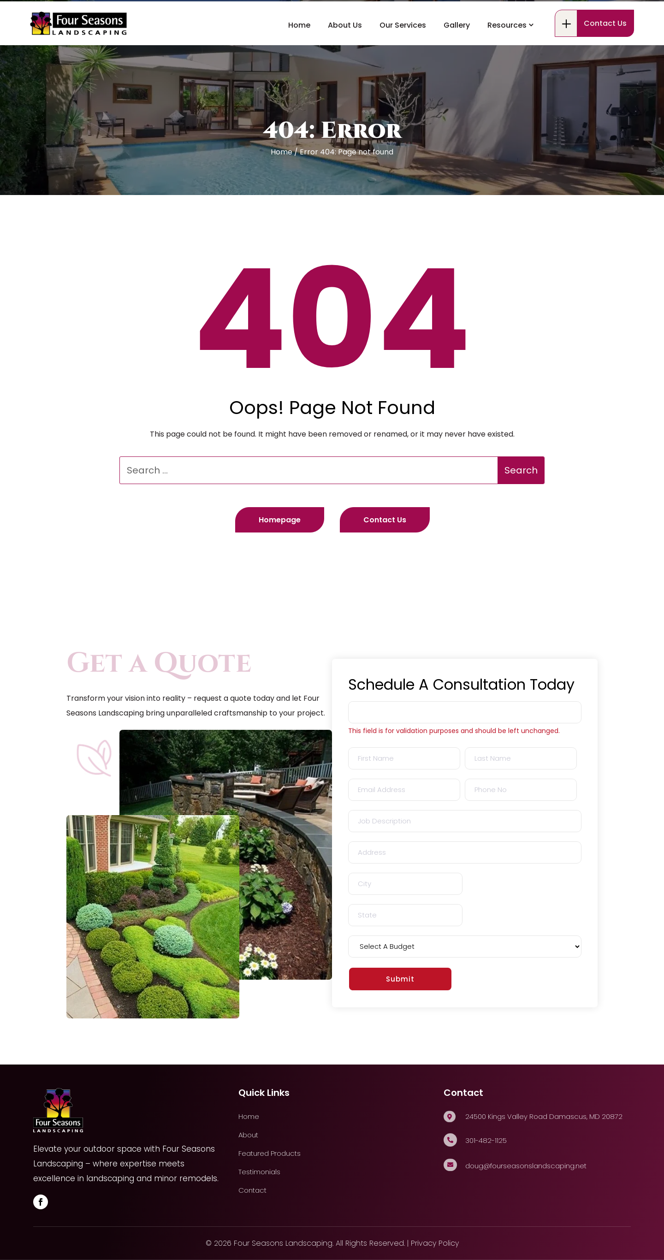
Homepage (280, 520)
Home (299, 58)
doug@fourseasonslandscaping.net (526, 1166)
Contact (252, 1190)
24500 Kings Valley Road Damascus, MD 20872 (212, 17)
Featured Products (269, 1153)
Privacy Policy (435, 1243)
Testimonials (259, 1172)
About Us (345, 58)
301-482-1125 (76, 17)
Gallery (457, 58)
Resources (507, 58)
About (248, 1135)
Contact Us (605, 56)
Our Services (402, 58)
